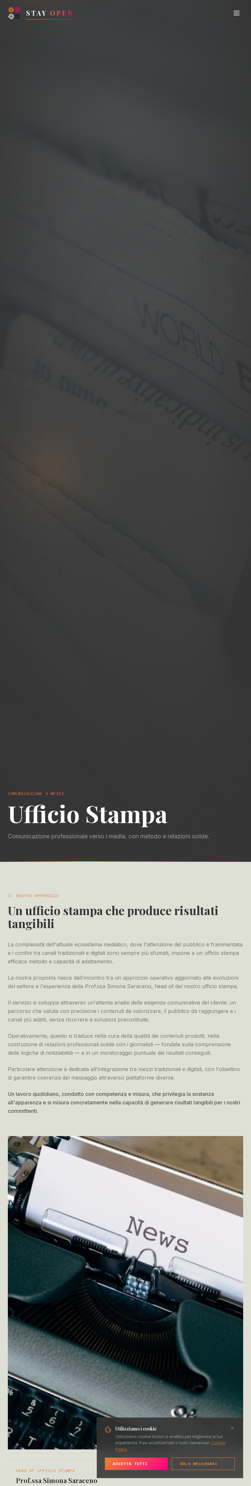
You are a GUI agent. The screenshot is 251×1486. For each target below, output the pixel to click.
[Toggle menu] (236, 13)
